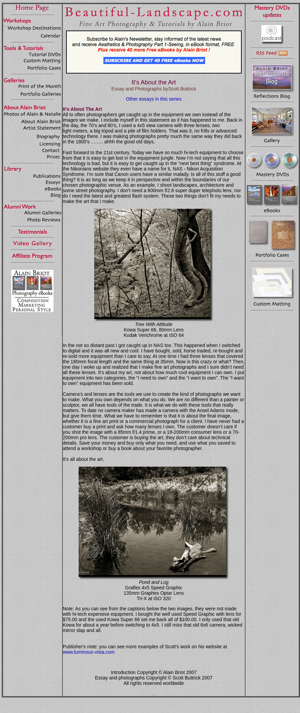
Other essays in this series (153, 99)
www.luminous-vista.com (89, 652)
